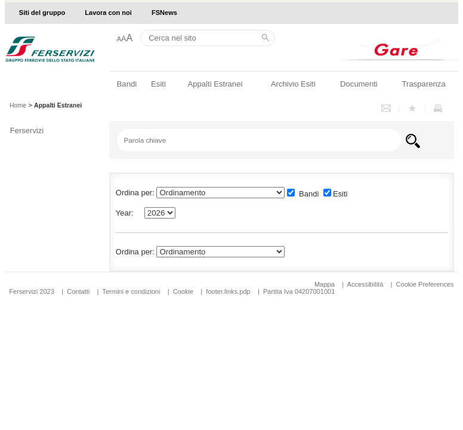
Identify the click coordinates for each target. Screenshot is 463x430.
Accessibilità (366, 284)
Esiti (158, 83)
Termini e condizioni (131, 291)
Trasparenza (424, 83)
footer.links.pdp (228, 291)
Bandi (127, 83)
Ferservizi (27, 130)
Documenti (359, 83)
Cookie (183, 291)
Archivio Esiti (293, 83)
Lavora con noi (108, 12)
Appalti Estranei (214, 83)
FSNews (164, 12)
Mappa (324, 284)
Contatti (78, 291)
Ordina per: (135, 251)
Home (18, 105)
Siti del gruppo (42, 12)
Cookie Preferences (425, 284)
